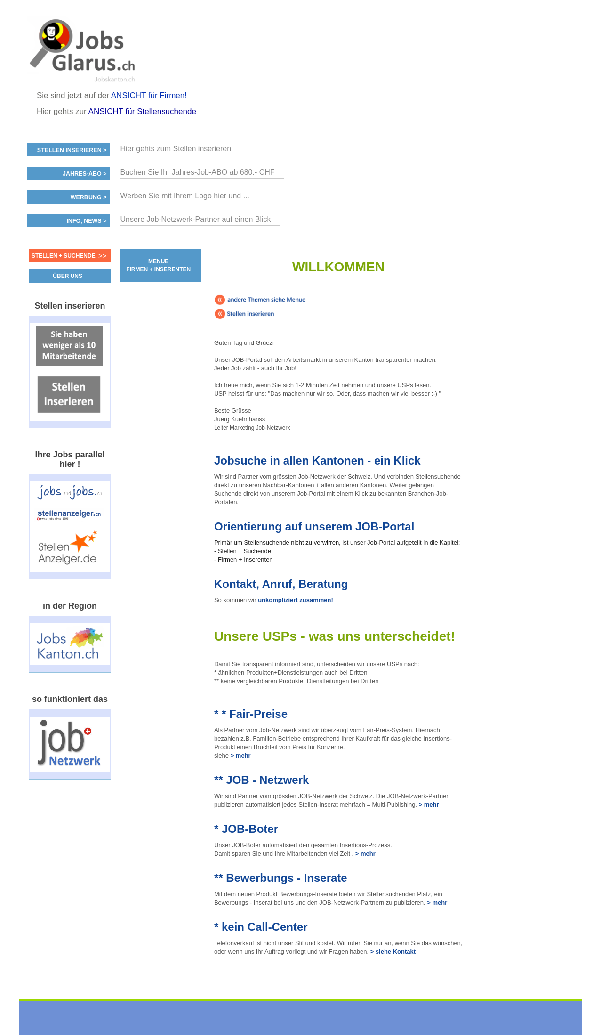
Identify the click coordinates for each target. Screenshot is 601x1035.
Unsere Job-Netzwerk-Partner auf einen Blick (195, 219)
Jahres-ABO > (84, 174)
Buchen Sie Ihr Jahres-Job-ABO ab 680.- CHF (197, 172)
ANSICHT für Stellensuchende (142, 111)
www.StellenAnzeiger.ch (83, 49)
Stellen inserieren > (72, 150)
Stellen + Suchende (64, 256)
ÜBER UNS (67, 276)
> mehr (240, 755)
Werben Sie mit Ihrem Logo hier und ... (184, 196)
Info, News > (86, 221)
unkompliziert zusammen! (295, 599)
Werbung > (89, 197)
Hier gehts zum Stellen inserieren (175, 149)
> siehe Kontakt (393, 951)
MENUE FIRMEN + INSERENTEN (158, 265)
